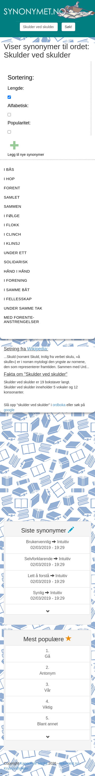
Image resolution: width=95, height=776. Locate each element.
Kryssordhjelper (16, 768)
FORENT (12, 188)
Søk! (68, 27)
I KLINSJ (12, 243)
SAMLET (12, 197)
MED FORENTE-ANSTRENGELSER (21, 319)
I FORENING (15, 280)
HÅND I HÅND (17, 271)
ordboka (58, 405)
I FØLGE (12, 216)
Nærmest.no (69, 763)
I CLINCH (12, 234)
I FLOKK (11, 225)
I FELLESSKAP (18, 299)
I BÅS (9, 169)
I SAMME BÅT (17, 290)
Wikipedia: (37, 348)
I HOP (9, 179)
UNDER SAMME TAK (23, 308)
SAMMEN (12, 206)
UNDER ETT (15, 253)
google (9, 410)
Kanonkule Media (34, 763)
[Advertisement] (47, 467)
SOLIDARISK (16, 262)
